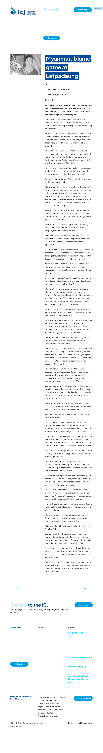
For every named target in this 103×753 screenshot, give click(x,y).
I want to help (82, 10)
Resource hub (38, 34)
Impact (79, 34)
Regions (71, 34)
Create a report (83, 698)
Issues (64, 34)
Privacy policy (74, 723)
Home (16, 34)
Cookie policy (87, 723)
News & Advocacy (26, 34)
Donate (52, 38)
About (47, 34)
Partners (86, 34)
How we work (56, 34)
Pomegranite (16, 726)
